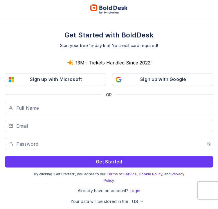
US (135, 201)
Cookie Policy (150, 174)
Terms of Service (122, 174)
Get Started (109, 162)
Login (135, 190)
